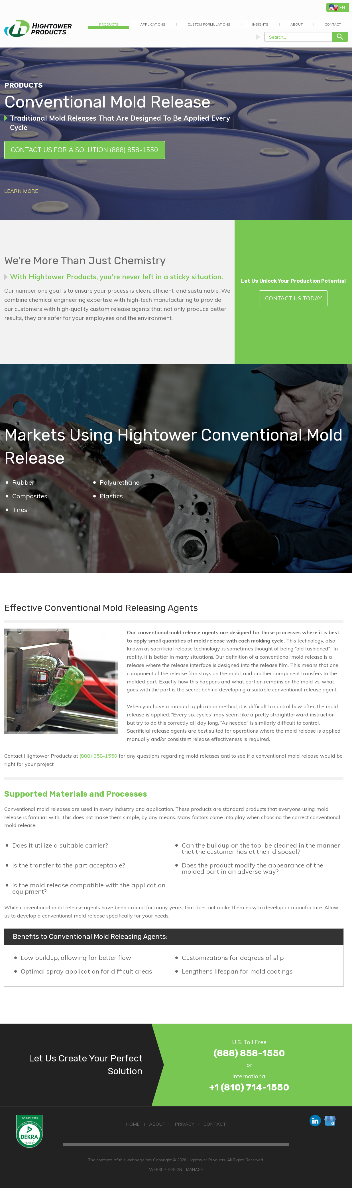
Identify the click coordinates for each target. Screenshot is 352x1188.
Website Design (165, 1169)
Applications (152, 24)
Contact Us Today (293, 298)
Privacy (184, 1124)
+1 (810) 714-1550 (249, 1087)
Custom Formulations (209, 24)
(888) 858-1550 (98, 756)
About (296, 24)
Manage (194, 1169)
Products (108, 24)
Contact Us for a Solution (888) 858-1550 (84, 150)
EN (337, 7)
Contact (215, 1124)
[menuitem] (108, 24)
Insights (260, 24)
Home (133, 1124)
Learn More (21, 191)
